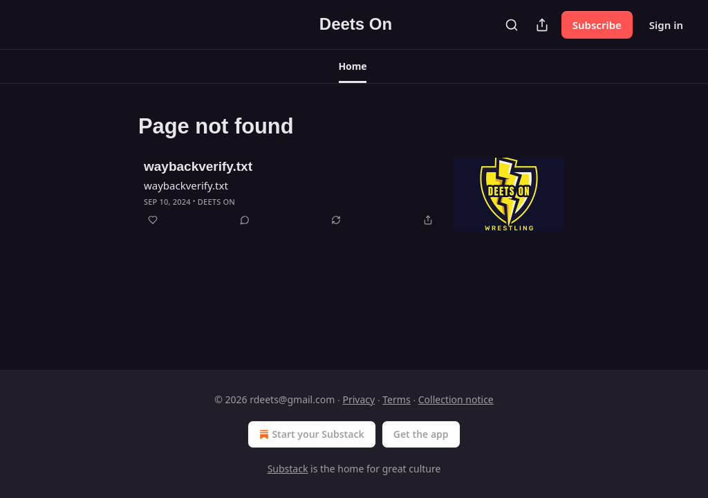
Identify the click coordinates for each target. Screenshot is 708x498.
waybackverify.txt (198, 166)
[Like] (153, 220)
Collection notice (456, 399)
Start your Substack (310, 434)
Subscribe (597, 25)
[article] (354, 194)
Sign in (666, 25)
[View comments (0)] (245, 220)
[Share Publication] (542, 25)
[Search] (511, 25)
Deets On (216, 201)
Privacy (358, 399)
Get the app (421, 434)
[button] (352, 66)
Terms (396, 399)
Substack (288, 468)
